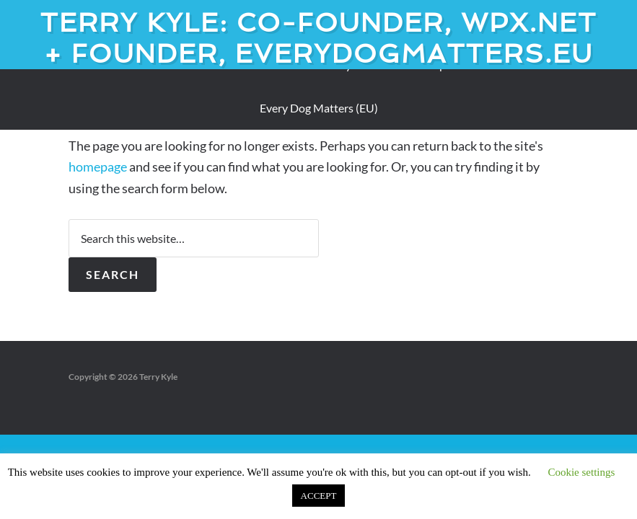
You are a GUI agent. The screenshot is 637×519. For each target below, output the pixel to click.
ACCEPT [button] (319, 495)
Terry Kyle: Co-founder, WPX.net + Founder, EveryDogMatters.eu (318, 38)
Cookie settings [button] (581, 472)
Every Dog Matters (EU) (319, 108)
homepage (98, 166)
